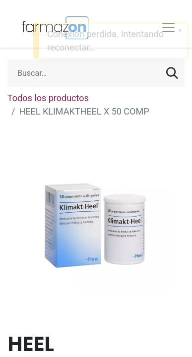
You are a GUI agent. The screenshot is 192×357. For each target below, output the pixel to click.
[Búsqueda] (172, 73)
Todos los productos (48, 98)
